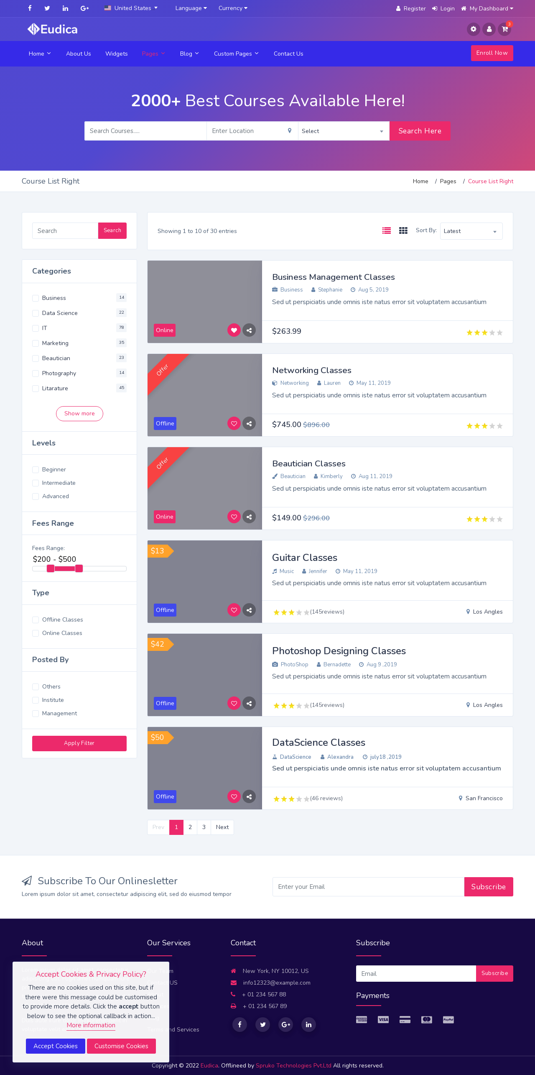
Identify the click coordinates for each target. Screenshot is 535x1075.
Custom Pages (237, 54)
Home (40, 54)
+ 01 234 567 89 (259, 1006)
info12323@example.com (271, 983)
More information (90, 1025)
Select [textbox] (310, 131)
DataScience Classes (318, 742)
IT (44, 328)
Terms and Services (173, 1030)
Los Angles (484, 612)
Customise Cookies (121, 1046)
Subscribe (488, 887)
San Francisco (481, 798)
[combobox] (132, 8)
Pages (154, 54)
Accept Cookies (55, 1046)
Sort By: (426, 230)
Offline (165, 610)
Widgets (116, 54)
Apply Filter (79, 743)
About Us (78, 54)
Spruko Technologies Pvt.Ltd (294, 1066)
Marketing (55, 343)
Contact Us (288, 54)
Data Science (60, 313)
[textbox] (132, 8)
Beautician (56, 358)
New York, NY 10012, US (270, 971)
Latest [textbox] (452, 231)
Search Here (420, 131)
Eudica (209, 1066)
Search (112, 230)
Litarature (55, 388)
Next (222, 827)
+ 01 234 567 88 (258, 994)
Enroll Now (492, 53)
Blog (190, 54)
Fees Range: (48, 548)
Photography (59, 373)
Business (54, 298)
